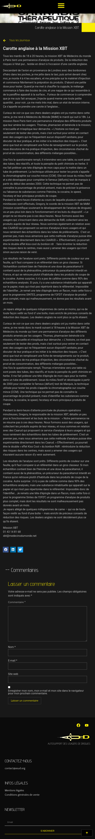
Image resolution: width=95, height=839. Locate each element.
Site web (13, 674)
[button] (61, 5)
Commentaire (17, 602)
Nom (12, 647)
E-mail (12, 660)
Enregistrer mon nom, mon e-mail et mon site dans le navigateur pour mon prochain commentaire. (46, 692)
